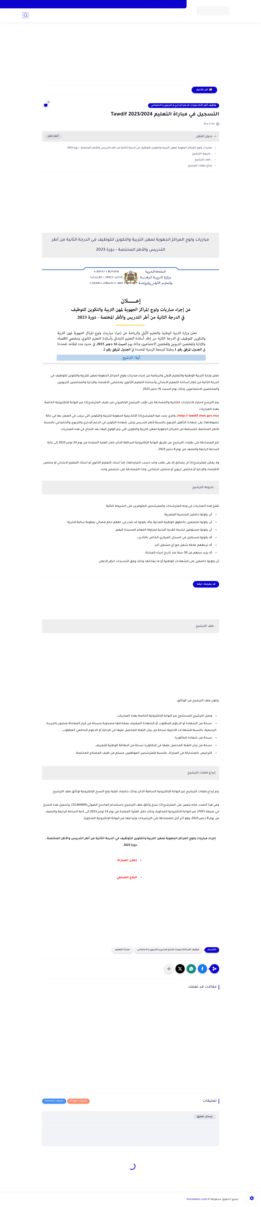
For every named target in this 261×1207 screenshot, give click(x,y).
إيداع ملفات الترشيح (200, 165)
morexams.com (197, 1199)
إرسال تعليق (204, 1116)
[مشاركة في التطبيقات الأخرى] (169, 968)
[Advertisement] (130, 56)
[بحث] (25, 15)
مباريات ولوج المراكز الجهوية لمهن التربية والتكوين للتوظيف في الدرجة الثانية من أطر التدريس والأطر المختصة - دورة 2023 (139, 148)
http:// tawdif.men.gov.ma (198, 416)
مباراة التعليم (122, 950)
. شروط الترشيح (202, 154)
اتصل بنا (177, 4)
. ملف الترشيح (203, 159)
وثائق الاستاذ (133, 15)
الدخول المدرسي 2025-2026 (164, 15)
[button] (202, 968)
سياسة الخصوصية (158, 4)
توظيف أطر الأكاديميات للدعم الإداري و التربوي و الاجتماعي (183, 105)
